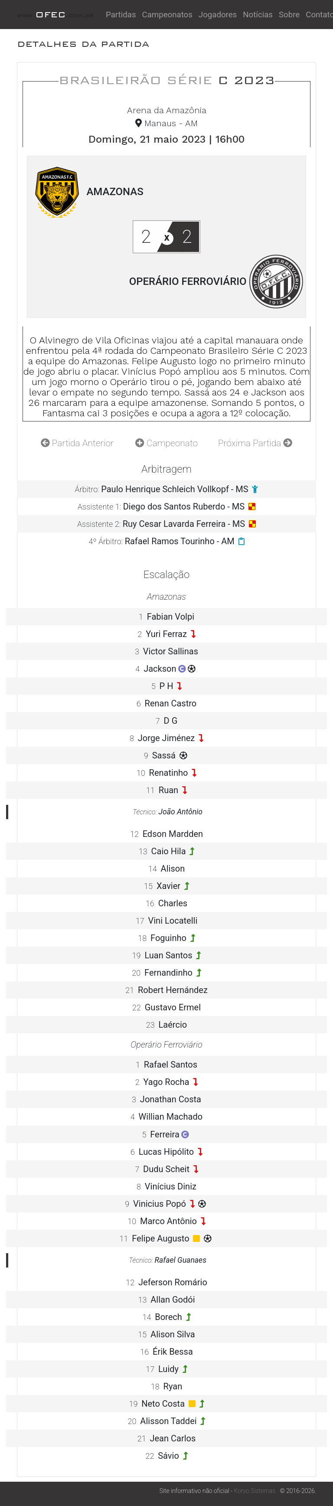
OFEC (55, 14)
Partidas (121, 15)
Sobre (289, 15)
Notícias (258, 15)
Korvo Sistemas (255, 1490)
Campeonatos (167, 15)
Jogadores (218, 15)
